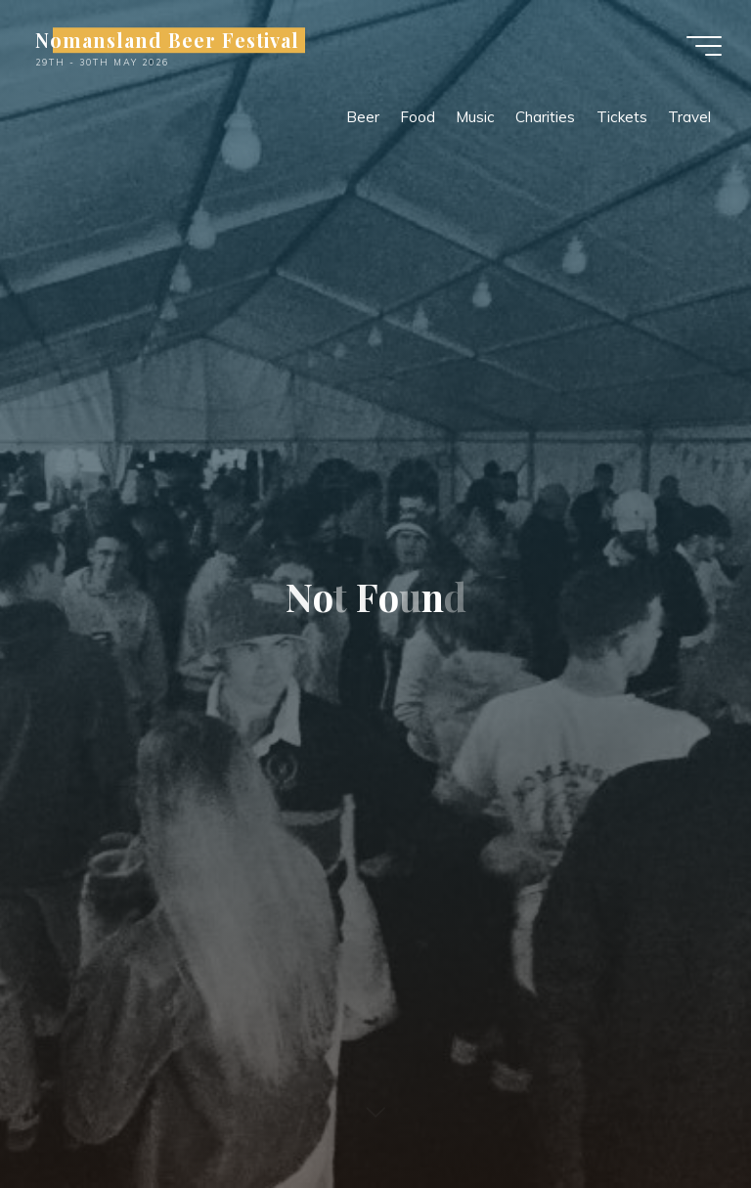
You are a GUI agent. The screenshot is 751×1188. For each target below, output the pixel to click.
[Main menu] (704, 46)
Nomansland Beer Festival (167, 40)
